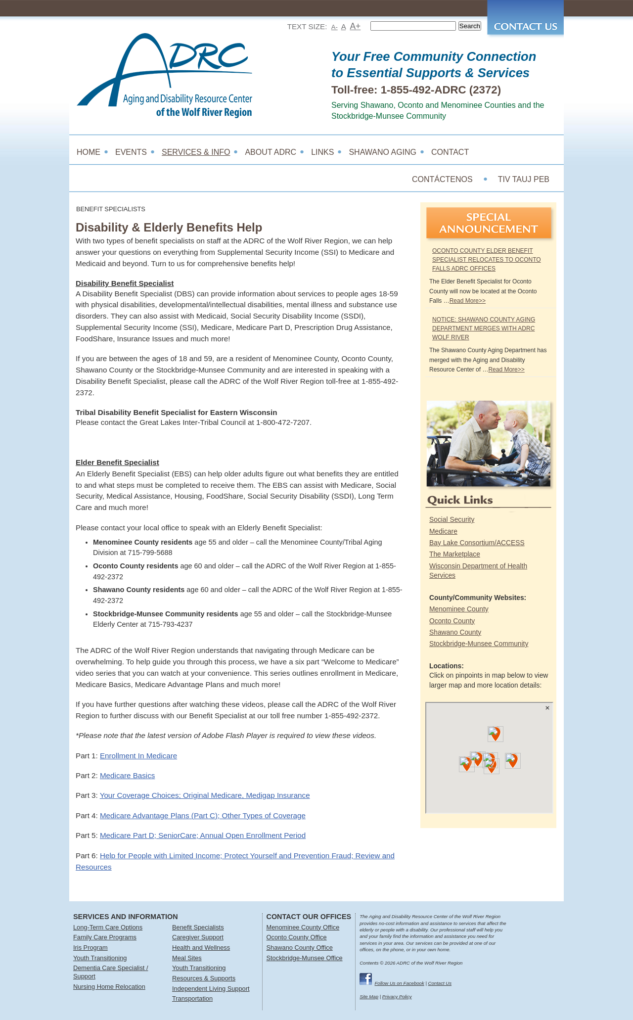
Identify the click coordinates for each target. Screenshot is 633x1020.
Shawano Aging (382, 152)
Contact (450, 152)
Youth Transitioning (100, 958)
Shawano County (455, 632)
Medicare (443, 531)
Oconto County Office (297, 937)
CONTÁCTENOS (442, 179)
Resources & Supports (203, 978)
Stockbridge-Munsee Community (478, 644)
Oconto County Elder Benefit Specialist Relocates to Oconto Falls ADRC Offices (486, 259)
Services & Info (196, 152)
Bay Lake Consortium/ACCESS (477, 543)
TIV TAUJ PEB (523, 179)
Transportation (192, 998)
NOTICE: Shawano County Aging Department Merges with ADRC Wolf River (483, 328)
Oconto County (452, 621)
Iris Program (90, 947)
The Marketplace (454, 554)
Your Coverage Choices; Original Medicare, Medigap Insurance (205, 795)
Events (131, 152)
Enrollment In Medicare (138, 755)
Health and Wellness (201, 947)
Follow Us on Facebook (399, 983)
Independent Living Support (211, 988)
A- (334, 27)
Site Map (369, 996)
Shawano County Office (300, 947)
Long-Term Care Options (107, 927)
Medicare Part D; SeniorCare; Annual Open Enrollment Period (203, 835)
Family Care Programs (104, 937)
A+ (355, 26)
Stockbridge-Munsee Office (305, 958)
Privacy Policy (397, 996)
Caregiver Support (198, 937)
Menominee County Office (303, 927)
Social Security (451, 519)
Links (322, 152)
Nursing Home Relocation (109, 986)
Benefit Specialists (198, 927)
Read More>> (468, 300)
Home (88, 152)
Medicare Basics (127, 775)
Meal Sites (187, 958)
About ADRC (270, 152)
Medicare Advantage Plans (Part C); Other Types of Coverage (203, 815)
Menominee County (459, 609)
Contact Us (440, 983)
